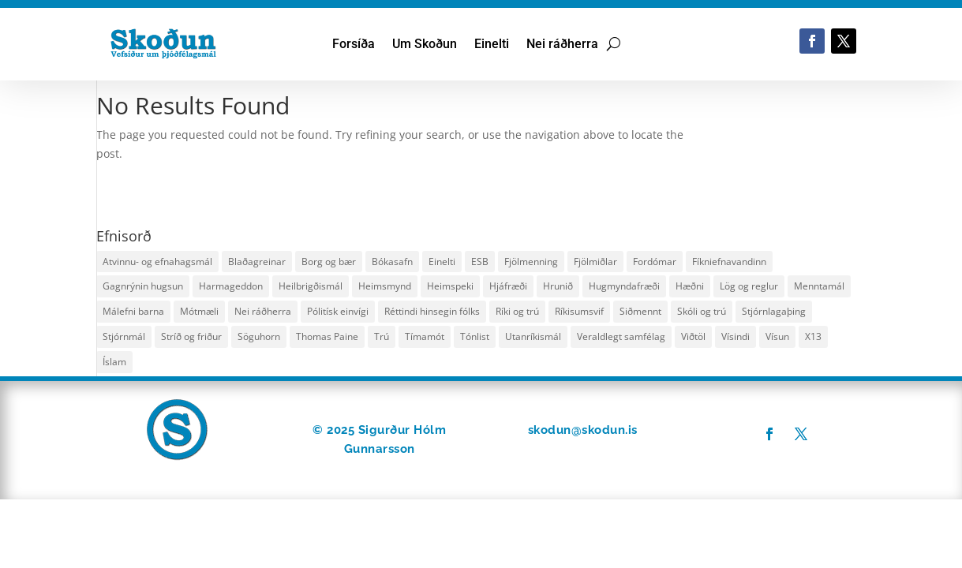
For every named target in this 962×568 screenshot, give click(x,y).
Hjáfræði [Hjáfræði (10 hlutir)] (508, 286)
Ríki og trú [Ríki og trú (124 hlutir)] (517, 311)
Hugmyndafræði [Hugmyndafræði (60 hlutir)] (624, 286)
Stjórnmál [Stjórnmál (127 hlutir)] (124, 336)
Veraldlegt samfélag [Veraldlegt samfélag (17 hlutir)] (621, 336)
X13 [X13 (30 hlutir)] (813, 336)
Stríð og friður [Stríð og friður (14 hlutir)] (191, 336)
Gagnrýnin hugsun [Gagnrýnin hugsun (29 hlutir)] (143, 286)
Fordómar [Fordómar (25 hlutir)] (654, 261)
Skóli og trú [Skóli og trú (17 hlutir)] (701, 311)
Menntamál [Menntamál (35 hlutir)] (819, 286)
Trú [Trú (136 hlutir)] (381, 336)
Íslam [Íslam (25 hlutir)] (114, 361)
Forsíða (353, 45)
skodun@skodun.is (583, 430)
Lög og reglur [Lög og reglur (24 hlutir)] (749, 286)
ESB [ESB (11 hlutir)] (479, 261)
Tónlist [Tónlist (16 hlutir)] (474, 336)
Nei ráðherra (562, 45)
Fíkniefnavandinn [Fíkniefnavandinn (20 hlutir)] (729, 261)
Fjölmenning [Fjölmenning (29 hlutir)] (531, 261)
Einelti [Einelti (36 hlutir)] (442, 261)
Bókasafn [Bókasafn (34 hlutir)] (392, 261)
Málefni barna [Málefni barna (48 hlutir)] (133, 311)
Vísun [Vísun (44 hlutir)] (777, 336)
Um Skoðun (424, 45)
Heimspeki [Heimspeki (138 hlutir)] (450, 286)
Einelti (491, 45)
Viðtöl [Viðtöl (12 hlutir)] (693, 336)
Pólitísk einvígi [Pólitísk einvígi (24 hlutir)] (338, 311)
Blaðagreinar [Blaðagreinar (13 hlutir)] (257, 261)
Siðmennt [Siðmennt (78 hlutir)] (640, 311)
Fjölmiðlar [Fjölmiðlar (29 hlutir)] (595, 261)
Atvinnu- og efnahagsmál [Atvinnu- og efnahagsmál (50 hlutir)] (157, 261)
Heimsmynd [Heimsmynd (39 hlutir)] (384, 286)
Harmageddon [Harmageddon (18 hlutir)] (231, 286)
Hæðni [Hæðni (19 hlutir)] (690, 286)
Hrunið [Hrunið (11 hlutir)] (558, 286)
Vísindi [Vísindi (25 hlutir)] (735, 336)
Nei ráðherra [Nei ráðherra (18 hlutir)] (262, 311)
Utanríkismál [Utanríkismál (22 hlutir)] (533, 336)
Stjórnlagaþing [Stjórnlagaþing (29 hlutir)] (774, 311)
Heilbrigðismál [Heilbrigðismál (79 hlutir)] (311, 286)
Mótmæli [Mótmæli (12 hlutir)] (199, 311)
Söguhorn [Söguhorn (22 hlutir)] (259, 336)
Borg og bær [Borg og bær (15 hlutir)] (328, 261)
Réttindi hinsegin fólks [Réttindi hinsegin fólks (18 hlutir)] (432, 311)
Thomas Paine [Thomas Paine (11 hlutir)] (327, 336)
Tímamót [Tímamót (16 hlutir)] (424, 336)
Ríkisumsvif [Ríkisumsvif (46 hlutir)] (579, 311)
